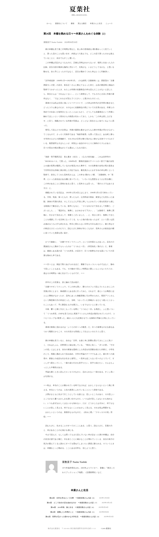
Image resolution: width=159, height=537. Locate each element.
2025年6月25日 (109, 516)
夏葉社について (61, 23)
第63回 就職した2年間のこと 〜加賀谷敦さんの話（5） (72, 512)
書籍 (72, 23)
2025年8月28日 (104, 512)
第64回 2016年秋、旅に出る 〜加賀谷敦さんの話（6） (73, 507)
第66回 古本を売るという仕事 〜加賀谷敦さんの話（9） (72, 498)
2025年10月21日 (107, 503)
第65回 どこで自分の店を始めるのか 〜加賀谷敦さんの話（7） (72, 503)
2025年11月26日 (104, 498)
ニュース (109, 23)
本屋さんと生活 (96, 23)
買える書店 (82, 23)
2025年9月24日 (103, 507)
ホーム (49, 23)
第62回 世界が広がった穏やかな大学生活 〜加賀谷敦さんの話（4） (72, 517)
